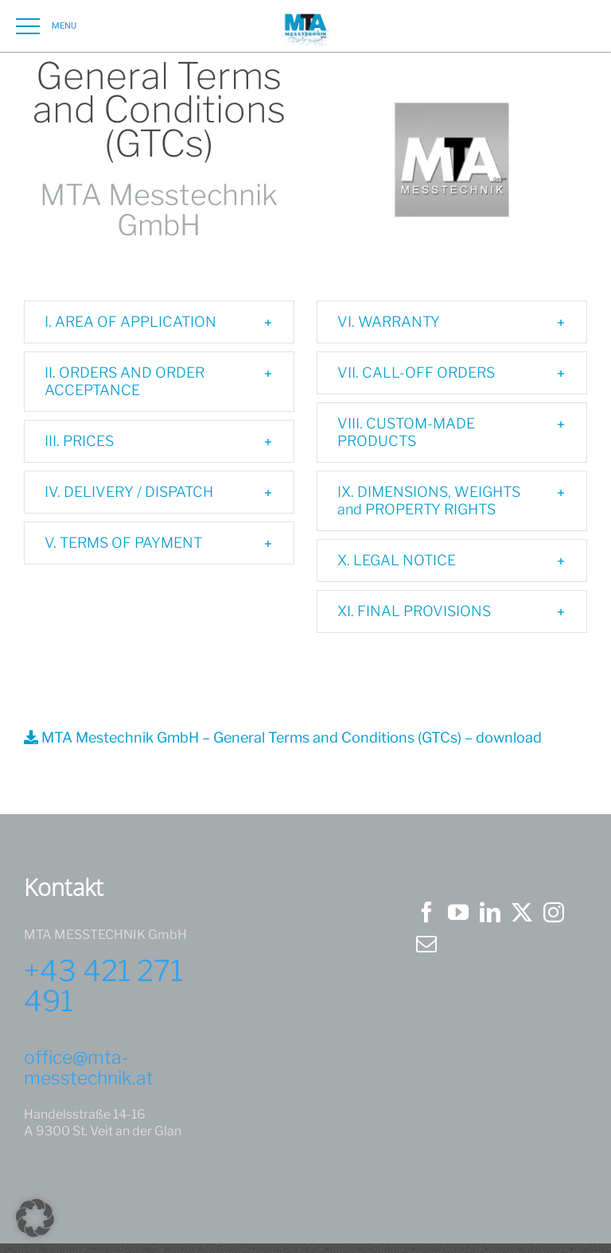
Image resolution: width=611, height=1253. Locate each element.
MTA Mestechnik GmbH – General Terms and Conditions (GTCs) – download (283, 737)
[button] (159, 322)
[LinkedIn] (490, 912)
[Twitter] (522, 912)
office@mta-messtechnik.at (89, 1067)
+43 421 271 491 (103, 985)
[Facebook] (426, 912)
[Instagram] (553, 912)
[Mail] (426, 943)
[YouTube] (458, 912)
